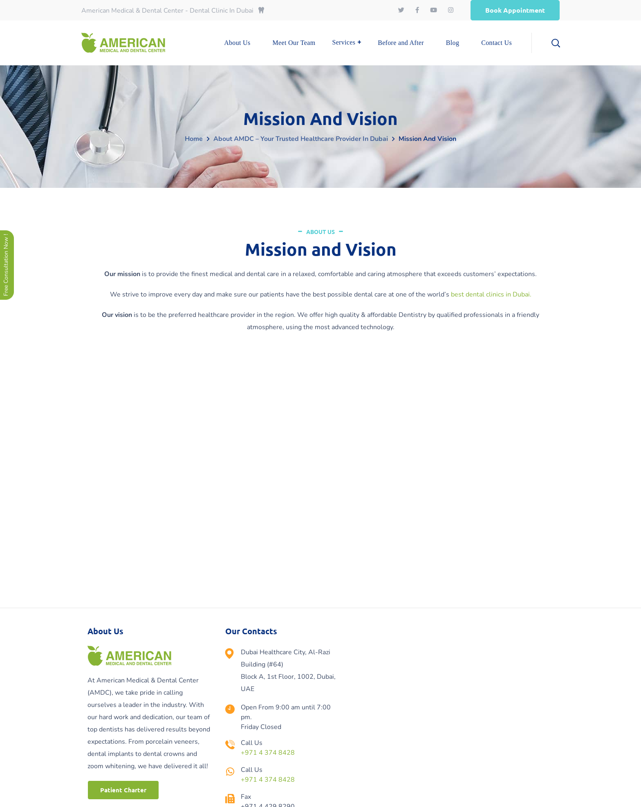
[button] (515, 10)
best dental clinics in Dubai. (491, 294)
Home (194, 138)
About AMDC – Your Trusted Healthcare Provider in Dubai (300, 138)
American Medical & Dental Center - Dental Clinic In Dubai (172, 10)
